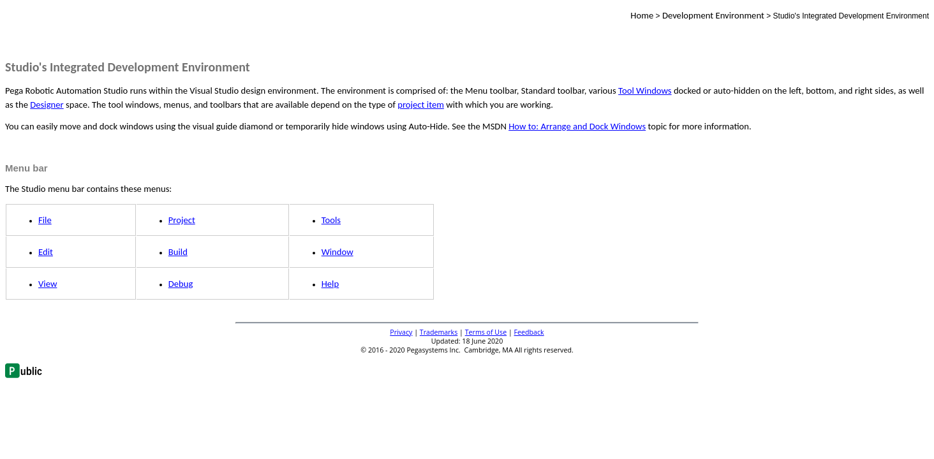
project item (420, 104)
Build (178, 252)
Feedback (529, 332)
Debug (180, 283)
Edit (45, 252)
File (45, 220)
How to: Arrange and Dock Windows (577, 126)
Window (337, 252)
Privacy (401, 332)
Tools (331, 220)
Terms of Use (486, 332)
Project (181, 220)
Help (330, 283)
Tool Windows (645, 90)
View (47, 283)
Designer (46, 104)
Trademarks (438, 332)
